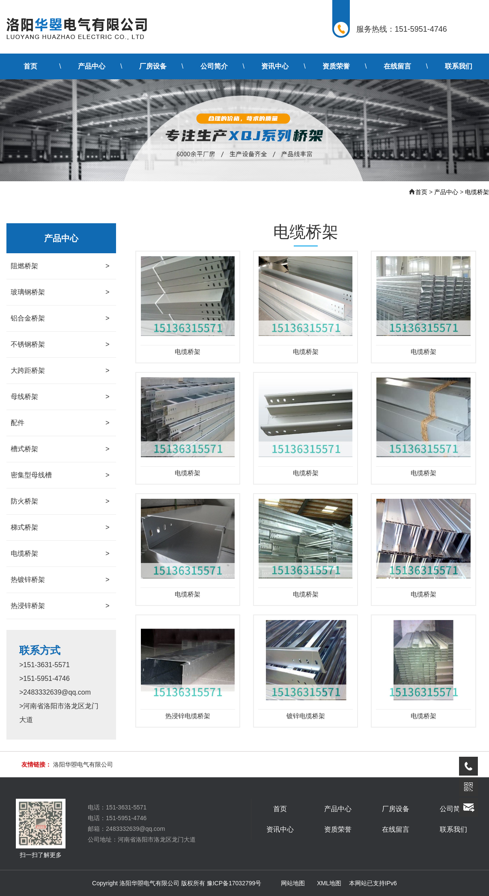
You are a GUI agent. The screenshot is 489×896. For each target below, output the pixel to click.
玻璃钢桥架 (60, 292)
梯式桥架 (60, 527)
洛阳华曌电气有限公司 (83, 764)
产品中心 (91, 66)
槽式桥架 (60, 449)
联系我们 (458, 66)
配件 (60, 423)
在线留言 (397, 66)
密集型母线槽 (60, 475)
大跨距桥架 (60, 371)
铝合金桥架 (60, 318)
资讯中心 (275, 66)
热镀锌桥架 (60, 580)
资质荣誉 (336, 66)
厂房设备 (153, 66)
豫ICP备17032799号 (234, 883)
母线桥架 (60, 397)
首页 (30, 66)
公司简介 (214, 66)
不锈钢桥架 (60, 344)
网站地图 (293, 883)
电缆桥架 (477, 192)
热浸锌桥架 (60, 606)
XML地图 (329, 883)
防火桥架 (60, 501)
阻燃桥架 (60, 266)
